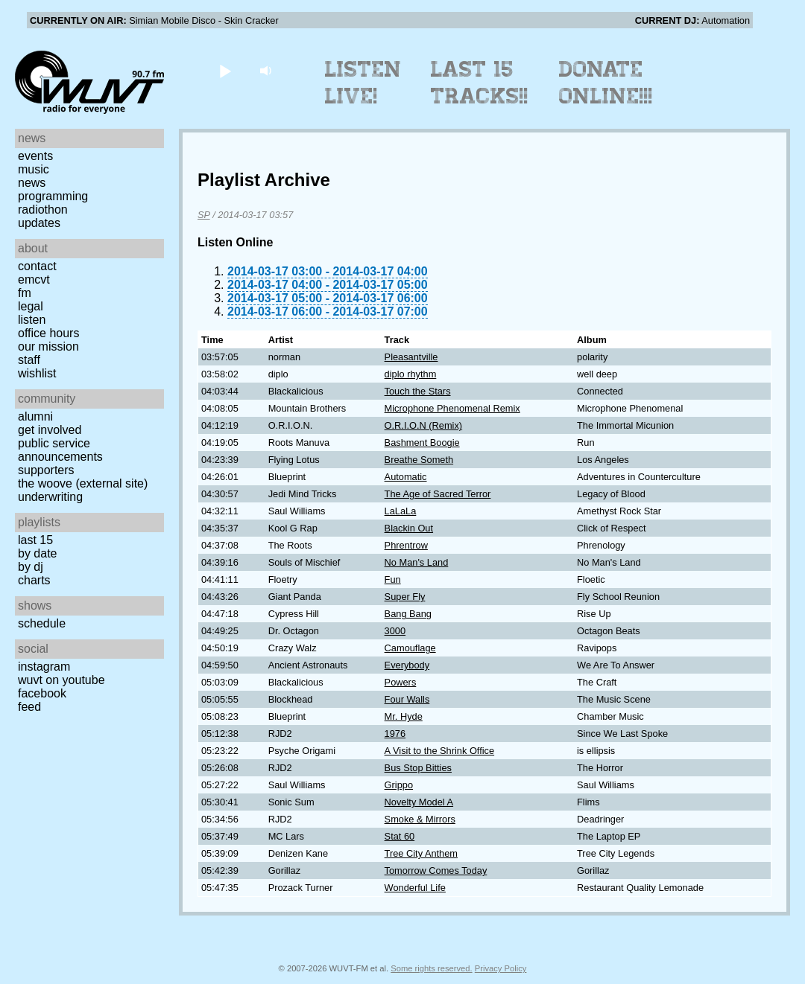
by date (37, 553)
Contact (37, 266)
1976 (395, 733)
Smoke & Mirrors (420, 819)
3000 (395, 630)
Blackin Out (409, 528)
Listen (31, 319)
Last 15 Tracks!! (479, 82)
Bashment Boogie (422, 442)
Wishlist (37, 373)
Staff (29, 360)
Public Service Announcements (60, 450)
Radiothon (43, 209)
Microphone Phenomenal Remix (452, 408)
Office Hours (48, 333)
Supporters (46, 470)
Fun (393, 579)
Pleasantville (411, 356)
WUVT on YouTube (61, 680)
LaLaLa (401, 511)
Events (35, 156)
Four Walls (407, 699)
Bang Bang (408, 613)
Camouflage (410, 648)
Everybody (407, 665)
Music (33, 169)
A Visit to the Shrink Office (439, 750)
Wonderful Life (415, 887)
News (31, 182)
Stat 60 (400, 836)
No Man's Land (417, 562)
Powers (401, 682)
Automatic (406, 476)
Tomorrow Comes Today (436, 870)
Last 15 (35, 540)
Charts (34, 580)
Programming (53, 196)
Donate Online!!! (606, 82)
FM (24, 293)
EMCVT (34, 279)
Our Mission (48, 346)
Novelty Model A (419, 802)
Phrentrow (406, 545)
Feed (29, 706)
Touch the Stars (418, 391)
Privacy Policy (501, 968)
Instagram (44, 666)
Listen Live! (363, 82)
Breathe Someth (419, 459)
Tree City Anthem (421, 853)
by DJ (30, 566)
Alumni (35, 416)
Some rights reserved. (431, 968)
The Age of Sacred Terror (438, 493)
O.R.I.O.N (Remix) (424, 425)
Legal (30, 306)
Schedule (42, 623)
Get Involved (49, 430)
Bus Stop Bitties (418, 767)
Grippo (399, 784)
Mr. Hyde (404, 716)
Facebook (42, 693)
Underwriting (50, 497)
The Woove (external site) (83, 483)
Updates (39, 223)
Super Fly (405, 596)
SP (204, 214)
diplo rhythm (411, 374)
